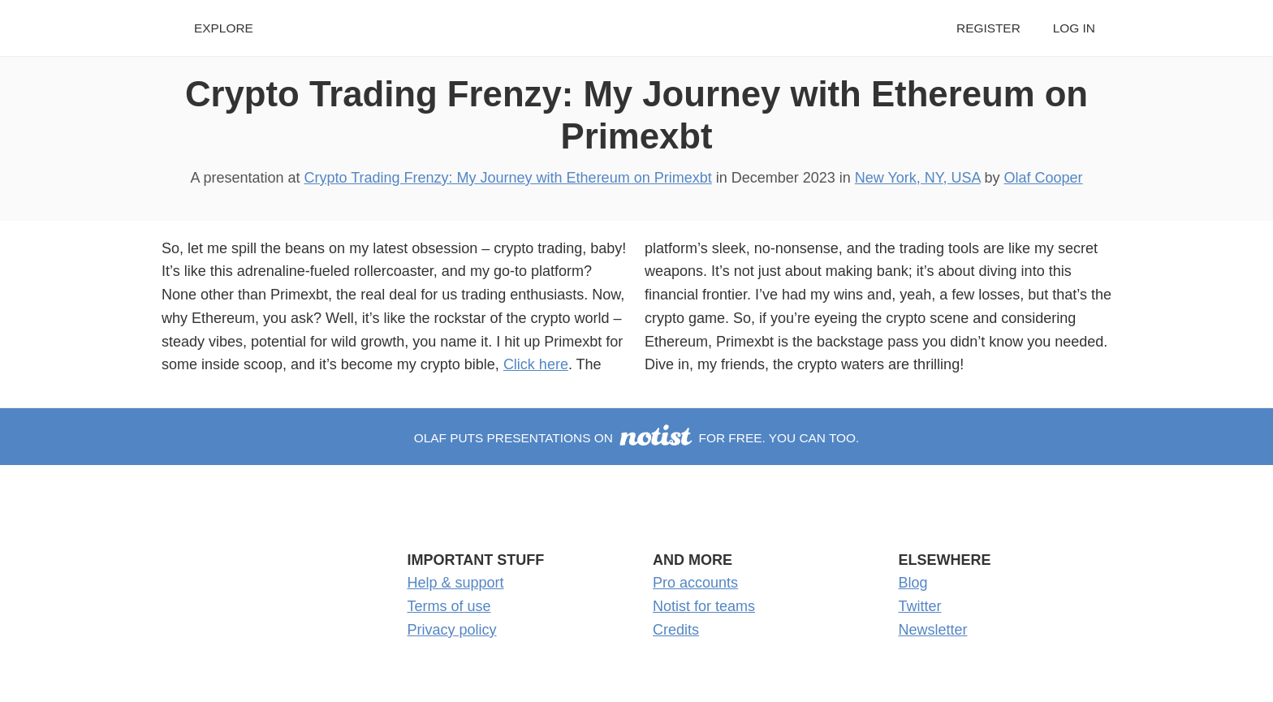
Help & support (456, 583)
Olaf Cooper (1043, 178)
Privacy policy (452, 630)
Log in (1074, 28)
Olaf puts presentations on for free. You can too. (637, 438)
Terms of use (449, 606)
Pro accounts (695, 583)
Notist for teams (704, 606)
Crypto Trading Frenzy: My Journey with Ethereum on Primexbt (507, 178)
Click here (535, 364)
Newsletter (933, 630)
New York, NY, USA (918, 178)
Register (988, 28)
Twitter (920, 606)
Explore (223, 28)
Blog (913, 583)
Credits (676, 630)
